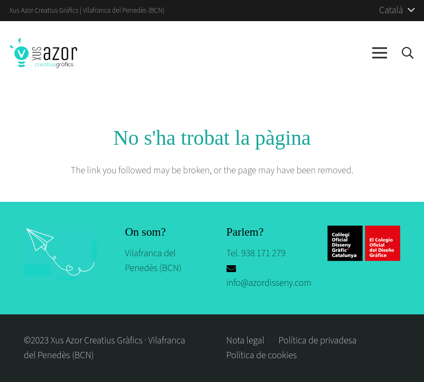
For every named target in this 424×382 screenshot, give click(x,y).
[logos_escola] (363, 243)
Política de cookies (262, 355)
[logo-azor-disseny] (44, 53)
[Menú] (380, 53)
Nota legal (246, 340)
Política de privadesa (318, 340)
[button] (407, 53)
